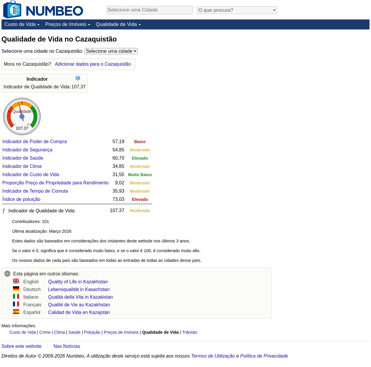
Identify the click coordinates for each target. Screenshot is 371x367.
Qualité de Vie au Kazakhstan (79, 304)
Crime (45, 332)
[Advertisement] (325, 71)
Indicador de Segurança (27, 149)
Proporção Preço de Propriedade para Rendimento (55, 182)
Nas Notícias (67, 346)
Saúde (74, 332)
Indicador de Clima (22, 166)
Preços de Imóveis (65, 24)
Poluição (92, 332)
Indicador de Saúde (22, 158)
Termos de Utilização (213, 355)
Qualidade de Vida (116, 24)
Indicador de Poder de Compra (34, 141)
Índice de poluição (21, 199)
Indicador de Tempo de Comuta (35, 191)
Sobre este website (21, 346)
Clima (59, 332)
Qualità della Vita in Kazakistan (80, 297)
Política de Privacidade (264, 355)
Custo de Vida (20, 24)
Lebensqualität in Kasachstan (79, 289)
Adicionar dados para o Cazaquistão (93, 64)
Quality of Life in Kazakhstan (78, 281)
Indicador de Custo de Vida (30, 174)
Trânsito (189, 332)
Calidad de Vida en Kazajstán (79, 312)
